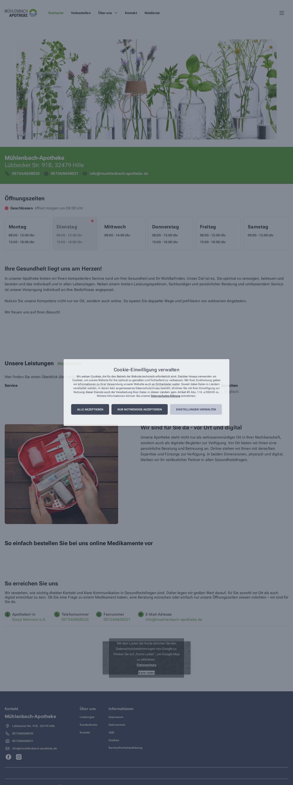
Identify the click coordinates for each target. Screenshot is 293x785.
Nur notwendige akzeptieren (139, 409)
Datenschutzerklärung (165, 396)
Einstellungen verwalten (196, 409)
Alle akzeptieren (90, 409)
